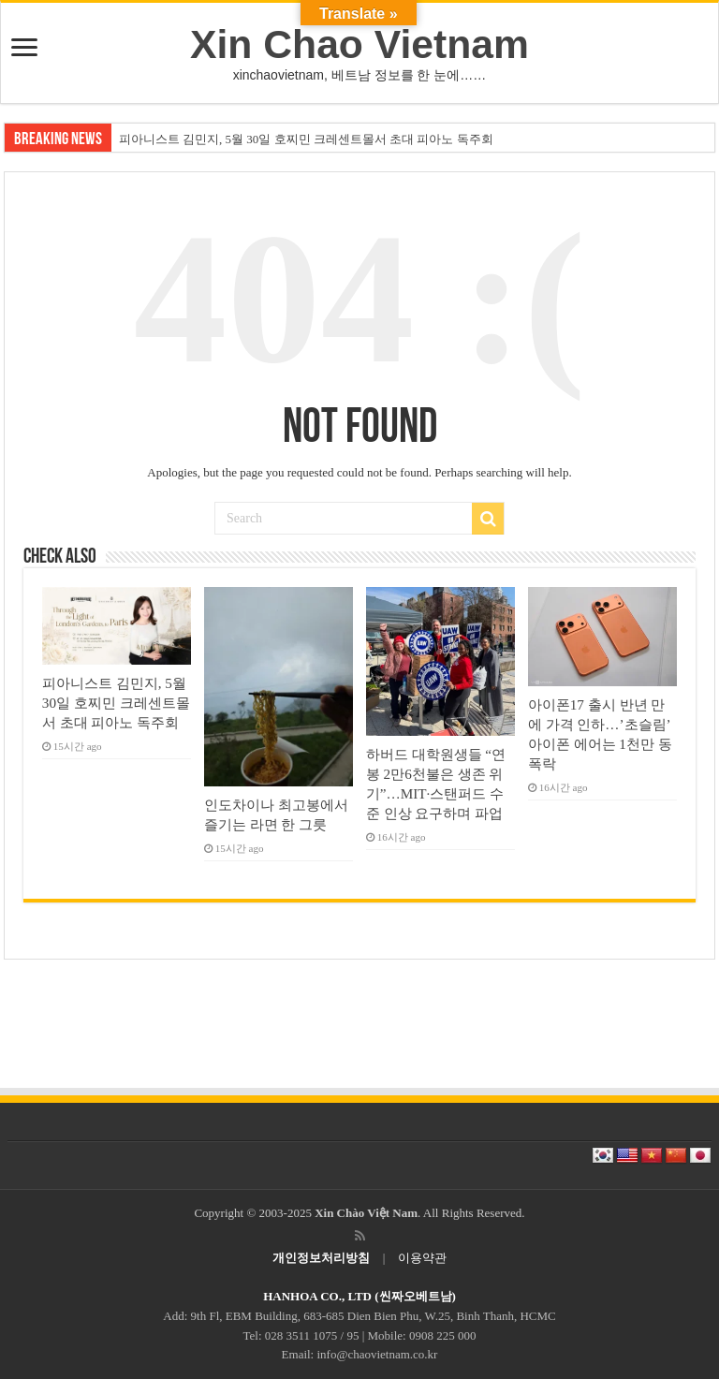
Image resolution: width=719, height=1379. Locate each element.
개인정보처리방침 (321, 1258)
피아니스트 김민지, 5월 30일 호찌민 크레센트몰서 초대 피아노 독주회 (306, 139)
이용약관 (422, 1258)
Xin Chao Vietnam (359, 44)
